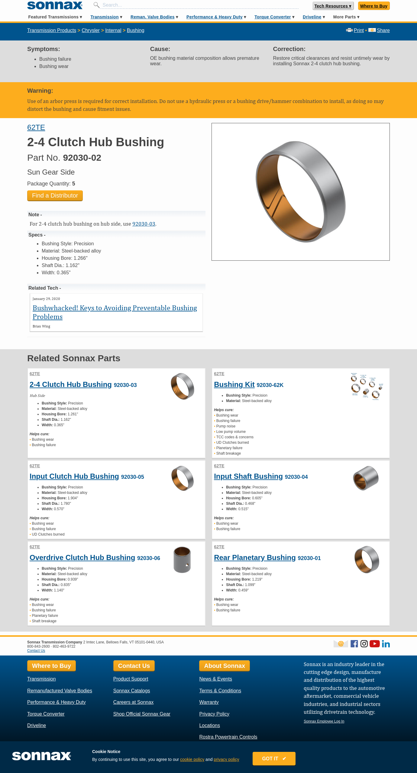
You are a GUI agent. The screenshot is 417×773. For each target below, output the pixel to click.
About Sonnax (224, 665)
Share (379, 30)
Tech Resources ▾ (333, 6)
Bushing (135, 30)
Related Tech (43, 288)
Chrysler (91, 30)
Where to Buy (373, 6)
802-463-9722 (64, 646)
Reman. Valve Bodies (153, 16)
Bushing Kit (234, 384)
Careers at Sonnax (133, 702)
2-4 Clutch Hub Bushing (71, 384)
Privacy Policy (214, 714)
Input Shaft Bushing (248, 476)
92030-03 (143, 224)
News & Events (215, 678)
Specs (35, 234)
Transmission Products (51, 30)
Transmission (104, 16)
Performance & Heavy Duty (214, 16)
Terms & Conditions (220, 690)
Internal (113, 30)
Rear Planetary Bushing (255, 557)
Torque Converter (272, 16)
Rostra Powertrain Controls (228, 736)
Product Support (130, 678)
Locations (209, 725)
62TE (36, 127)
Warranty (208, 702)
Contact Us (36, 651)
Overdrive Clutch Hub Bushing (82, 557)
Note (33, 214)
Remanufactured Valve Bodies (59, 690)
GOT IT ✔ (274, 758)
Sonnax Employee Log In (324, 721)
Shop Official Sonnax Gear (141, 714)
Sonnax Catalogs (131, 690)
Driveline (312, 16)
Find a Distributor (55, 195)
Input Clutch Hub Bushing (74, 476)
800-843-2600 (38, 646)
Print (355, 30)
